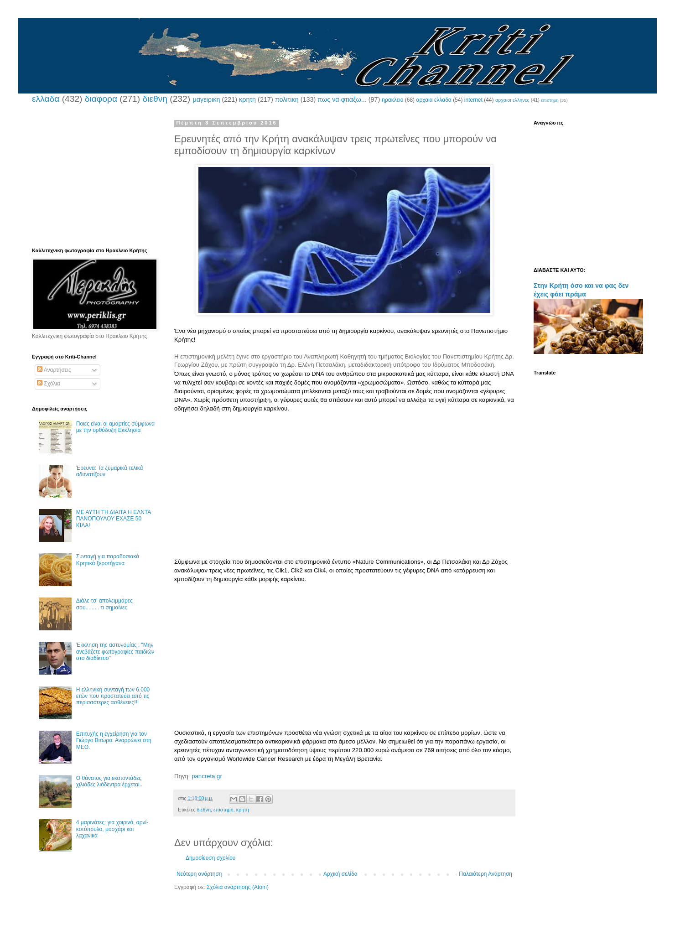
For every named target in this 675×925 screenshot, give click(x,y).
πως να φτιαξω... (341, 99)
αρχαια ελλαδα (433, 100)
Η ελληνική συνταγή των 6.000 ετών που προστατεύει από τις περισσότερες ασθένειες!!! (113, 696)
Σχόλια (48, 383)
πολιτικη (287, 99)
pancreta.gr (207, 776)
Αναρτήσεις (54, 370)
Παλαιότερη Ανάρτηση (485, 874)
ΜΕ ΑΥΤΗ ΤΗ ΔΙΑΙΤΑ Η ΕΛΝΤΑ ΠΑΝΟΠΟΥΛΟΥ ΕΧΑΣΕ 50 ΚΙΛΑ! (113, 519)
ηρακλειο (392, 100)
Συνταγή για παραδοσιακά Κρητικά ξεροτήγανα (107, 559)
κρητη (247, 99)
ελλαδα (45, 99)
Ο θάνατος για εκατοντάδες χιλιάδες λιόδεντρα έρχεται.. (109, 781)
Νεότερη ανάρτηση (199, 874)
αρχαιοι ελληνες (512, 100)
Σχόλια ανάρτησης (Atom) (238, 887)
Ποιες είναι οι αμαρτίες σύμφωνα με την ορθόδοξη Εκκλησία (115, 427)
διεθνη (154, 99)
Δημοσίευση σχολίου (210, 858)
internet (473, 100)
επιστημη (550, 100)
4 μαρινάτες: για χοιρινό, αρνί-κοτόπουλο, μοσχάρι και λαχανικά (112, 829)
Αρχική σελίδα (340, 874)
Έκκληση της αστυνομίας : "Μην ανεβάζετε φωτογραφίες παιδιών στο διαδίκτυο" (115, 651)
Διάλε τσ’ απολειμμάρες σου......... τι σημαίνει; (104, 604)
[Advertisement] (344, 493)
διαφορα (101, 99)
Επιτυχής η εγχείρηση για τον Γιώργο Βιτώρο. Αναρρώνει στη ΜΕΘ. (113, 740)
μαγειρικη (206, 99)
